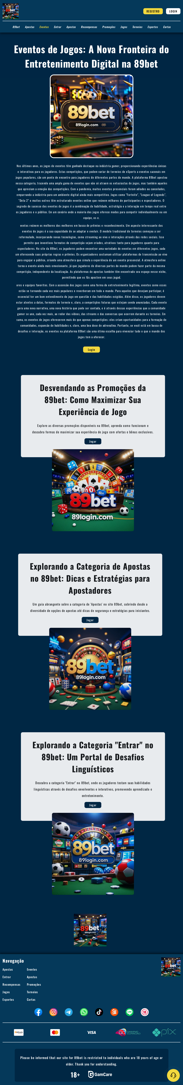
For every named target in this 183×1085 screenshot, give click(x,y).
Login (173, 11)
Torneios (137, 27)
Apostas (29, 27)
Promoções (108, 27)
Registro (153, 11)
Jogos (123, 27)
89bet (16, 27)
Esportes (152, 27)
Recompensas (89, 27)
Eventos (44, 27)
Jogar (106, 441)
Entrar (57, 27)
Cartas (167, 27)
